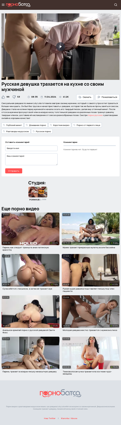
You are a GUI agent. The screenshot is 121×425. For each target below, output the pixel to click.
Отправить (13, 171)
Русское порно (42, 131)
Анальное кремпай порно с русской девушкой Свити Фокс (29, 331)
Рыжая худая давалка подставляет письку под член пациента (88, 289)
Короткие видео (59, 125)
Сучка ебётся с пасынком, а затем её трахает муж (27, 288)
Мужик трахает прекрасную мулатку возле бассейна (89, 247)
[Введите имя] (31, 148)
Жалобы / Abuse (69, 418)
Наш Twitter (50, 418)
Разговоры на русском (16, 131)
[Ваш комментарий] (31, 159)
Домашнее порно (36, 125)
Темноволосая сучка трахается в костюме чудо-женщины (87, 372)
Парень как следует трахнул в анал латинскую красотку (26, 248)
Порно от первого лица (86, 125)
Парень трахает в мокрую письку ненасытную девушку (30, 371)
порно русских (95, 115)
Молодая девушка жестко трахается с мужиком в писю (90, 330)
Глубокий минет (12, 125)
